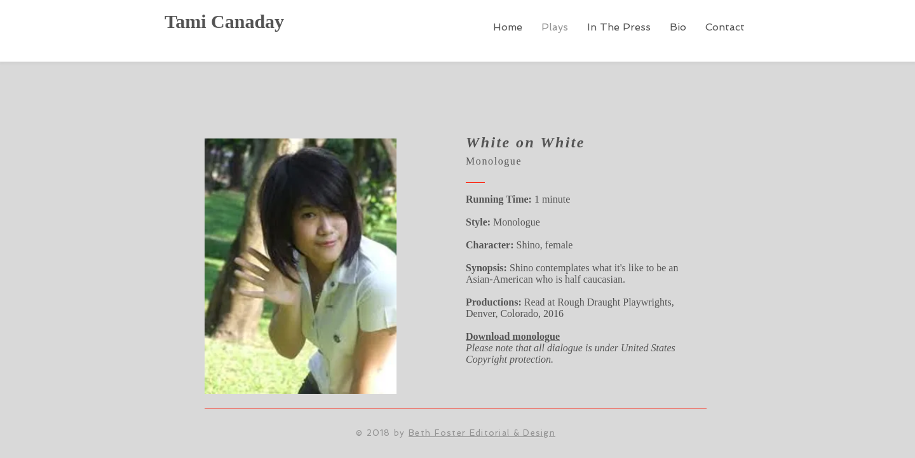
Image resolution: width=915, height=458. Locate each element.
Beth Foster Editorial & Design (482, 433)
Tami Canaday (224, 21)
